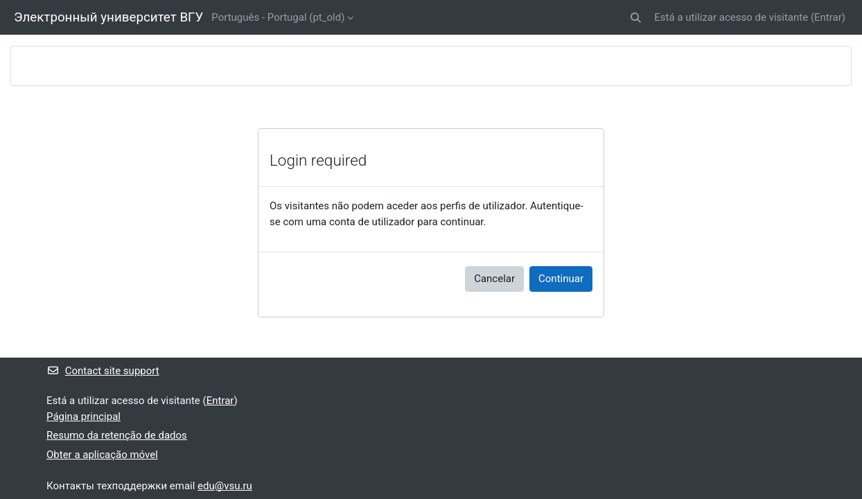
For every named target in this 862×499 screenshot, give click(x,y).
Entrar (828, 17)
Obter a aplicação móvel (102, 454)
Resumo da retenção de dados (116, 435)
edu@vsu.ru (224, 486)
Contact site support (102, 371)
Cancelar (494, 278)
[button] (636, 18)
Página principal (83, 416)
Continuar (560, 278)
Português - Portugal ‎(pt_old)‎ (277, 17)
